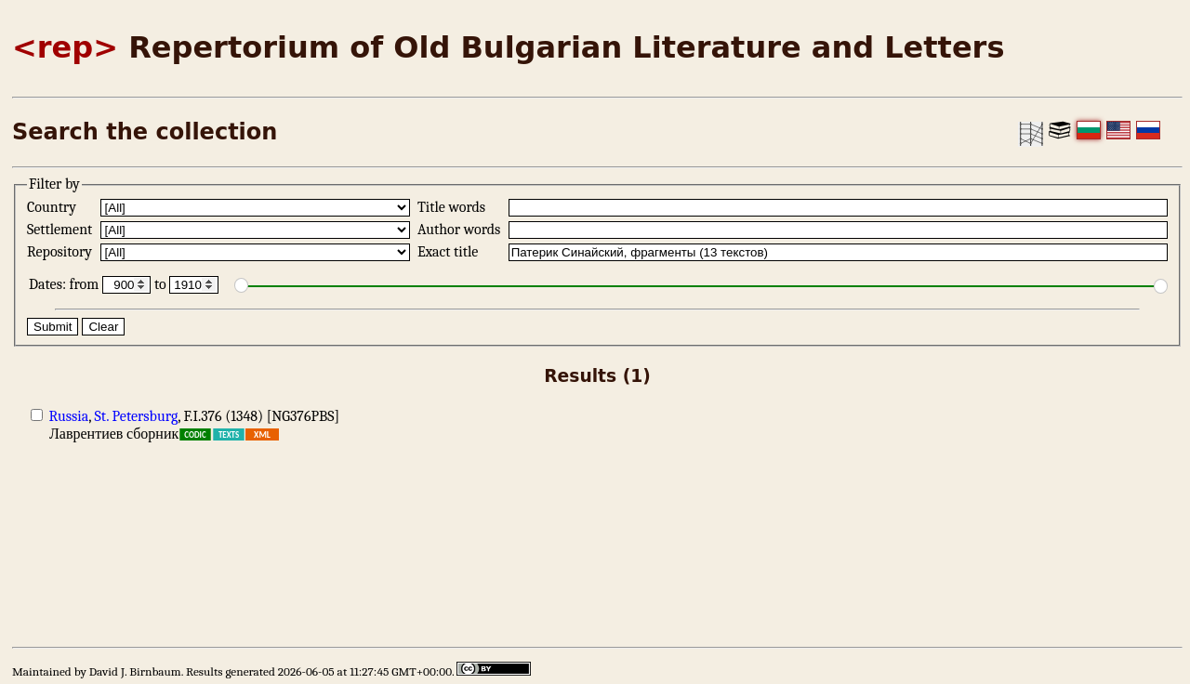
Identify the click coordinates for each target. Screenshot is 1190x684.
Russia (69, 416)
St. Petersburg (136, 416)
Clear (103, 327)
